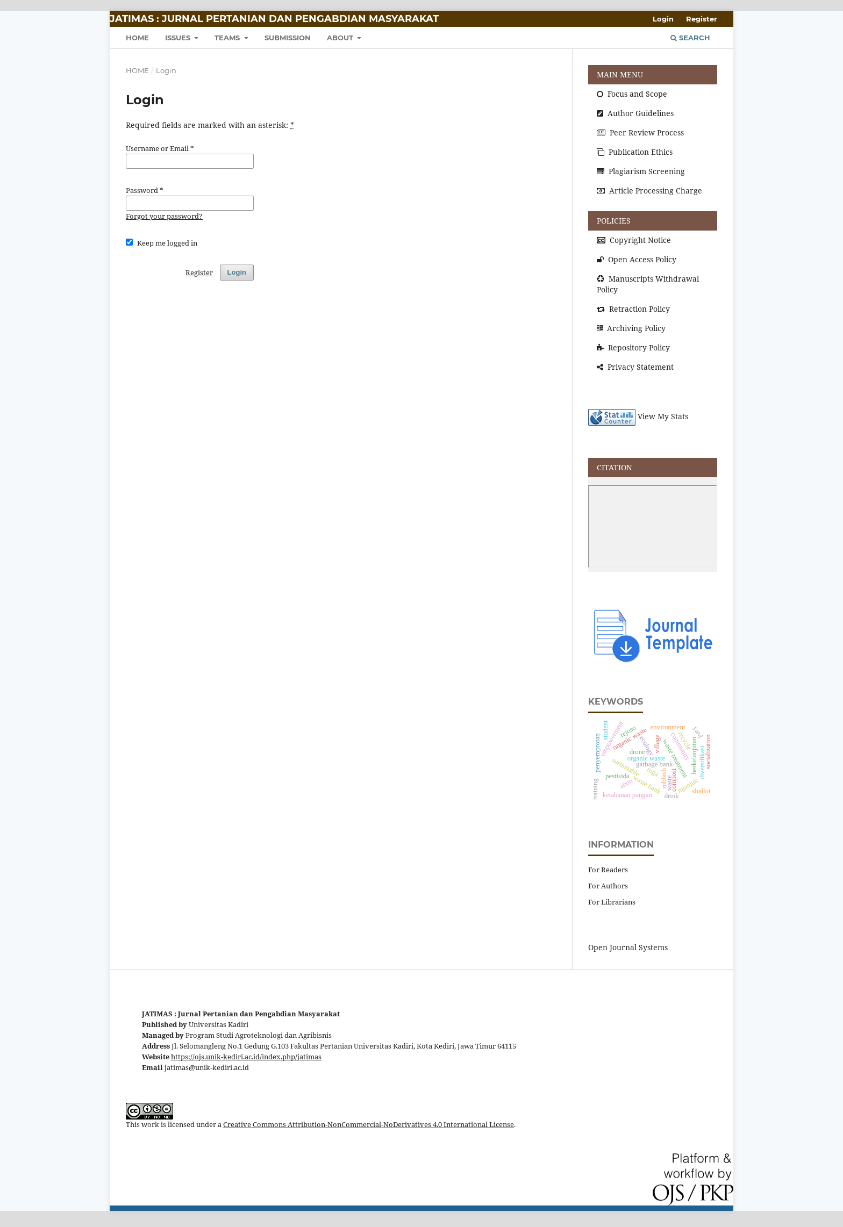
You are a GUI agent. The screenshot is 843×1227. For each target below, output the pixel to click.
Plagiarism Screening (641, 171)
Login (663, 19)
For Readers (608, 869)
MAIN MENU (620, 74)
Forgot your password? (164, 216)
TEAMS (228, 37)
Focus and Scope (632, 94)
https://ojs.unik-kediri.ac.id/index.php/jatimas (246, 1056)
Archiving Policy (631, 328)
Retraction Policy (633, 309)
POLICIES (614, 221)
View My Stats (663, 417)
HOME (137, 37)
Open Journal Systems (628, 947)
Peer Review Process (640, 132)
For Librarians (611, 902)
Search (690, 37)
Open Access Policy (636, 259)
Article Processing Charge (649, 190)
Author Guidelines (635, 113)
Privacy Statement (635, 367)
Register (701, 19)
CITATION (614, 467)
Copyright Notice (634, 240)
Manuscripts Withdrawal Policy (648, 284)
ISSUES (178, 37)
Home (137, 70)
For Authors (608, 886)
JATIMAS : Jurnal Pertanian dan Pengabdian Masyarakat (274, 19)
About (341, 37)
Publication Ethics (635, 152)
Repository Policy (633, 347)
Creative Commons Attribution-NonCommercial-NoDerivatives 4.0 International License (368, 1124)
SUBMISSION (288, 37)
